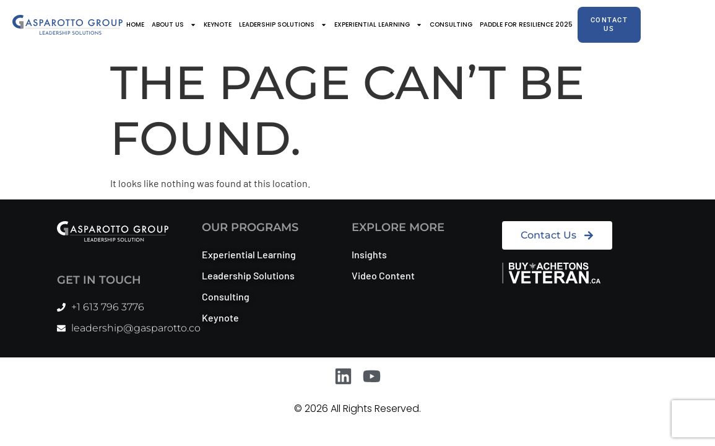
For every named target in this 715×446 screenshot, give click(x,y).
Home (135, 24)
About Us (174, 24)
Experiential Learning (378, 24)
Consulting (451, 24)
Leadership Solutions (283, 24)
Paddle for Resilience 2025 (526, 24)
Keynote (218, 24)
